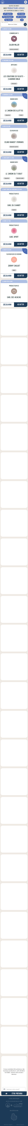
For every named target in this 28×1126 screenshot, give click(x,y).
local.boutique (14, 1098)
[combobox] (12, 24)
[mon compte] (25, 2)
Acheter (20, 55)
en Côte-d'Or (14, 1110)
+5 (22, 19)
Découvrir (7, 55)
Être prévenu (14, 1093)
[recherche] (25, 24)
